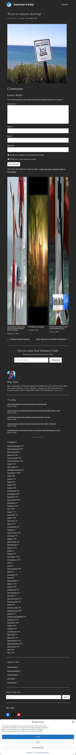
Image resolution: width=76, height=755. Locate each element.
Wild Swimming (12, 640)
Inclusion (10, 530)
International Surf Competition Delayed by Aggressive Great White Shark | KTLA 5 (33, 430)
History (9, 524)
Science (9, 587)
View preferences (38, 747)
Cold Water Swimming (14, 470)
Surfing (9, 605)
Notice (9, 551)
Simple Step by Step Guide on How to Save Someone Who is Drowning (17, 254)
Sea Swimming (12, 593)
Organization (11, 560)
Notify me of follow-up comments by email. (27, 155)
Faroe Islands (11, 500)
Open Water (11, 557)
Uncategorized (12, 631)
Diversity (10, 479)
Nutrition (10, 554)
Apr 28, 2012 (11, 18)
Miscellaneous (11, 545)
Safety (31, 18)
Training (9, 625)
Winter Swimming (13, 643)
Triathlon (10, 628)
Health (9, 518)
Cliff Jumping (11, 467)
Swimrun (10, 613)
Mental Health (11, 542)
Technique (10, 620)
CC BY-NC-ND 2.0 (13, 461)
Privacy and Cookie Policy (42, 752)
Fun (27, 18)
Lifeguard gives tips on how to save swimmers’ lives (59, 253)
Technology (11, 622)
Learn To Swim (12, 533)
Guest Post (10, 515)
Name (10, 127)
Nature (9, 548)
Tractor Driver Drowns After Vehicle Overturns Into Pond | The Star (28, 417)
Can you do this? (12, 458)
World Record (11, 646)
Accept (38, 737)
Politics (9, 572)
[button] (73, 722)
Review (9, 578)
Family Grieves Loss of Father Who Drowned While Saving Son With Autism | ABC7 (33, 410)
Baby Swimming (12, 452)
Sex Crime (10, 596)
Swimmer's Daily (24, 4)
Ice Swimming (11, 527)
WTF (35, 18)
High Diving (11, 521)
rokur (22, 18)
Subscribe (55, 360)
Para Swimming (12, 569)
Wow (8, 649)
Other (9, 563)
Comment (11, 104)
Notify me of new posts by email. (23, 159)
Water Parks (11, 634)
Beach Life (10, 455)
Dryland (9, 488)
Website (10, 146)
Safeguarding (11, 581)
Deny (38, 742)
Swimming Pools (12, 611)
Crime (9, 476)
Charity (9, 464)
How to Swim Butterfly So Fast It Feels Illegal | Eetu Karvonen (27, 404)
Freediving (10, 506)
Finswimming (11, 503)
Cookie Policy (30, 752)
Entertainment (11, 491)
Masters (9, 539)
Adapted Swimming (13, 446)
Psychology (11, 575)
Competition (11, 473)
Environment (11, 494)
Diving (9, 482)
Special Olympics (13, 598)
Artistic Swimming (13, 449)
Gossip (9, 512)
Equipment (10, 497)
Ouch (9, 566)
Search (66, 697)
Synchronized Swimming (15, 616)
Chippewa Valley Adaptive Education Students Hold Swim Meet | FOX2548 (31, 424)
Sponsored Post (12, 602)
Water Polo (10, 637)
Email (10, 136)
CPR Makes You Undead (38, 252)
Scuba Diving (11, 589)
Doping (9, 485)
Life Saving (11, 536)
